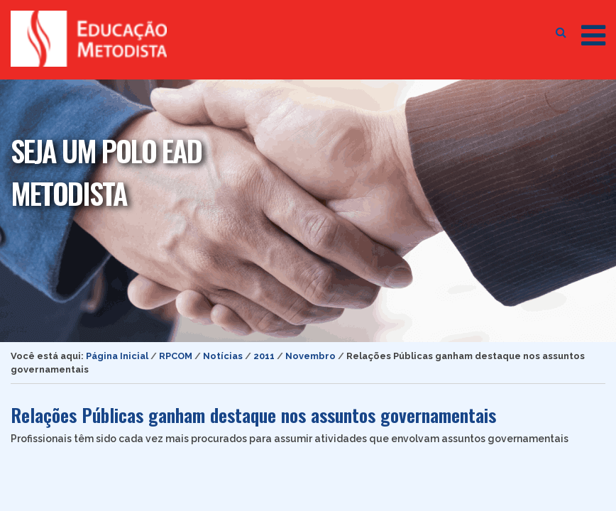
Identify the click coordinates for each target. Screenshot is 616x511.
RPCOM (175, 356)
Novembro (310, 356)
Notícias (223, 356)
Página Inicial (117, 356)
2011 (264, 356)
